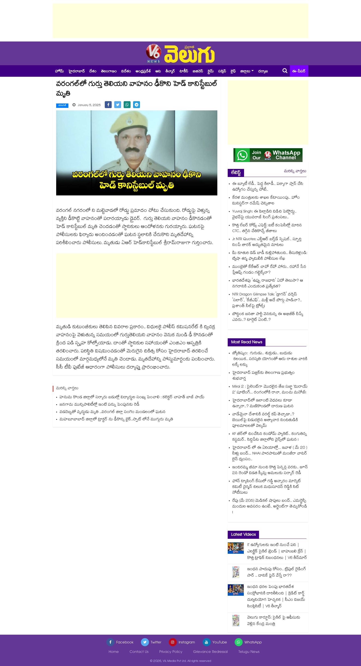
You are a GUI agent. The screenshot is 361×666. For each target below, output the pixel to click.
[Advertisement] (180, 20)
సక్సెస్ (222, 72)
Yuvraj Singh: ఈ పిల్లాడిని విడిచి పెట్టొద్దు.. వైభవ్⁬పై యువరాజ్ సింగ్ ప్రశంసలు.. (264, 215)
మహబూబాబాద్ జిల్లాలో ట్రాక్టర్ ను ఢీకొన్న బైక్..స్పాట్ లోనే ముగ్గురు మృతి (116, 419)
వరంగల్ (62, 106)
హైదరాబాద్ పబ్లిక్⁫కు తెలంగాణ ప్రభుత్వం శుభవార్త (263, 376)
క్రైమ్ (211, 72)
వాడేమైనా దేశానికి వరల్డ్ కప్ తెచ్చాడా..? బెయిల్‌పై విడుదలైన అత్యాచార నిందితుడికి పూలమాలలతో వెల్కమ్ (265, 420)
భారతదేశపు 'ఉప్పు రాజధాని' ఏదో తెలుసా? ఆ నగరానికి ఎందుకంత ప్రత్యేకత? (267, 284)
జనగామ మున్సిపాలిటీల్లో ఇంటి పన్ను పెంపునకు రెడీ (100, 404)
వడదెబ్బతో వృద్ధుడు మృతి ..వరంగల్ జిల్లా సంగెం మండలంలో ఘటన (113, 412)
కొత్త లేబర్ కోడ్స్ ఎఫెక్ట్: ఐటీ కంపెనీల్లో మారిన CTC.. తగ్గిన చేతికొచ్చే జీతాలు (267, 228)
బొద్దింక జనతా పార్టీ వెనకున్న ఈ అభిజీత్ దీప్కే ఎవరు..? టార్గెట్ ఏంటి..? (267, 317)
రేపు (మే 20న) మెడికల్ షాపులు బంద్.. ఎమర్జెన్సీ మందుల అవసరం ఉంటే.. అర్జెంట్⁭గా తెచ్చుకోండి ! (269, 507)
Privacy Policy (170, 652)
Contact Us (139, 652)
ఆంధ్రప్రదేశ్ (143, 72)
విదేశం (126, 72)
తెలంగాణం (109, 72)
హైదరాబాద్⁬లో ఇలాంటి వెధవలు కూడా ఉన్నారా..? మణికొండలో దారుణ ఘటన (263, 404)
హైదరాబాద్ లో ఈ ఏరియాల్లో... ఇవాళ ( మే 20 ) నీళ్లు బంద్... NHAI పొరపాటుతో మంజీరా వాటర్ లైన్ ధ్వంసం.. (269, 454)
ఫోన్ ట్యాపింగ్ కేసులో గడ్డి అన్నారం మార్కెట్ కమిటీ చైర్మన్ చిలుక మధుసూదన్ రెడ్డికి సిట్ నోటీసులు (266, 487)
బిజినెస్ (198, 72)
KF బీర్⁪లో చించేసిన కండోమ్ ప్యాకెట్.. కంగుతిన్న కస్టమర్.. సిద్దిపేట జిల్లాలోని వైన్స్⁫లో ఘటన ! (269, 437)
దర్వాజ (263, 72)
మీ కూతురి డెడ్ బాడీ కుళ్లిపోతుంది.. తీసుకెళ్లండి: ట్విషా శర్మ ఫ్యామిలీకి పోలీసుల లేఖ (269, 256)
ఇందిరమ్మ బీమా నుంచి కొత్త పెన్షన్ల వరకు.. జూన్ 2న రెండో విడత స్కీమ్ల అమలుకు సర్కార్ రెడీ (270, 470)
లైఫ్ (233, 72)
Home (114, 652)
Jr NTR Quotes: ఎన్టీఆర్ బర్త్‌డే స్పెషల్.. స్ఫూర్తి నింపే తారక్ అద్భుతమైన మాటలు (266, 242)
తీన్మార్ (170, 72)
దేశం (92, 72)
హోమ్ (59, 72)
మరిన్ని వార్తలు (295, 171)
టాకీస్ (184, 72)
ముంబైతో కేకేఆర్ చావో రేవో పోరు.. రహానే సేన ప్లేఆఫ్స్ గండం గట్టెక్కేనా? (269, 270)
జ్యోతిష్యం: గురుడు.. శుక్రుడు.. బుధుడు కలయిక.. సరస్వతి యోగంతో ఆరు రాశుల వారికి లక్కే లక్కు (269, 359)
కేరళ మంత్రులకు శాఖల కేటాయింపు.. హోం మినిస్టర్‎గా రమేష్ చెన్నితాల (266, 201)
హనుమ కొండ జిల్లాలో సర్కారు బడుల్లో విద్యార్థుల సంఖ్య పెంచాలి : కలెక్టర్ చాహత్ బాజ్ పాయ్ (132, 397)
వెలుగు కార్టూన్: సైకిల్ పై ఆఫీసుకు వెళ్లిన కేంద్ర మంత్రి (273, 621)
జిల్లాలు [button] (245, 72)
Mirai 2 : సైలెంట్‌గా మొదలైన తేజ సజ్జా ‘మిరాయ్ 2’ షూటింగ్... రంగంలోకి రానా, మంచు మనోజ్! (270, 390)
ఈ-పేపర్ (299, 72)
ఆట (158, 72)
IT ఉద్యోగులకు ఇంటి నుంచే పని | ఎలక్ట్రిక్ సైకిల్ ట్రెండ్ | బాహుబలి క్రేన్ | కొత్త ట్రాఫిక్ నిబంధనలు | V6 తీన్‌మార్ (277, 552)
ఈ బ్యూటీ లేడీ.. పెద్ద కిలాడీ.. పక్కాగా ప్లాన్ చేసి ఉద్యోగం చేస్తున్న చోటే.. (267, 187)
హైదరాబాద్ (76, 72)
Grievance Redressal (210, 652)
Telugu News (249, 652)
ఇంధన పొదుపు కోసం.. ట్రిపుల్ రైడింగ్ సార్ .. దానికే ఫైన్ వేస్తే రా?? (276, 572)
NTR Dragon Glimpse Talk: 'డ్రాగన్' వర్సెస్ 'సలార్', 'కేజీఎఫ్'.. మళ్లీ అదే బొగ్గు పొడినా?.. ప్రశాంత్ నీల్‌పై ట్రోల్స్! (267, 301)
